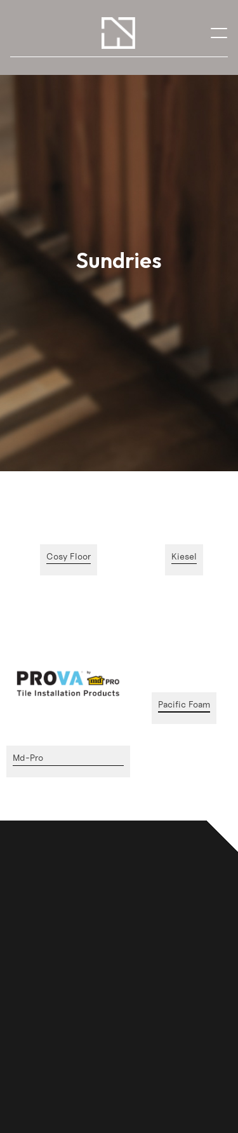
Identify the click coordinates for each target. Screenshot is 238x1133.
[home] (118, 33)
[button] (219, 33)
